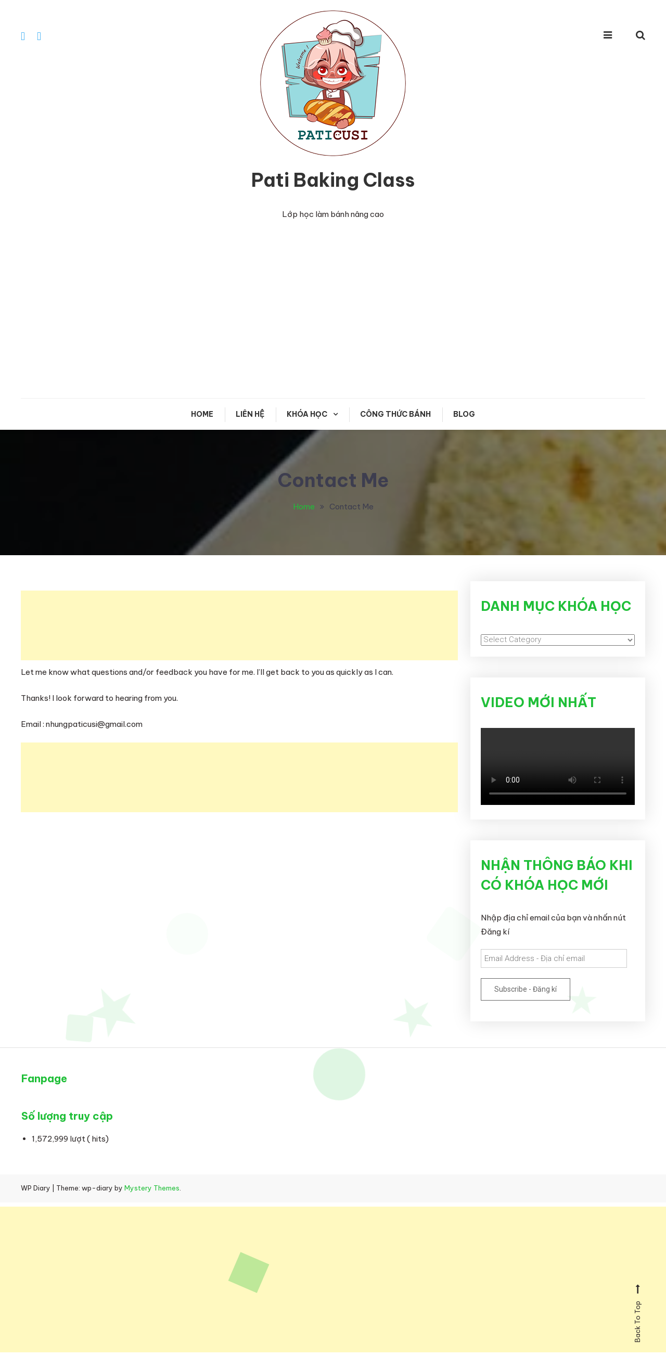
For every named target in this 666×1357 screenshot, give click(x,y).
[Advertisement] (333, 310)
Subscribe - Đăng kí (525, 989)
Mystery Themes (152, 1188)
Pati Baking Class (333, 181)
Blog (464, 414)
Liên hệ (250, 414)
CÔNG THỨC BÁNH (395, 414)
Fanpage (44, 1078)
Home (202, 414)
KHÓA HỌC (307, 414)
